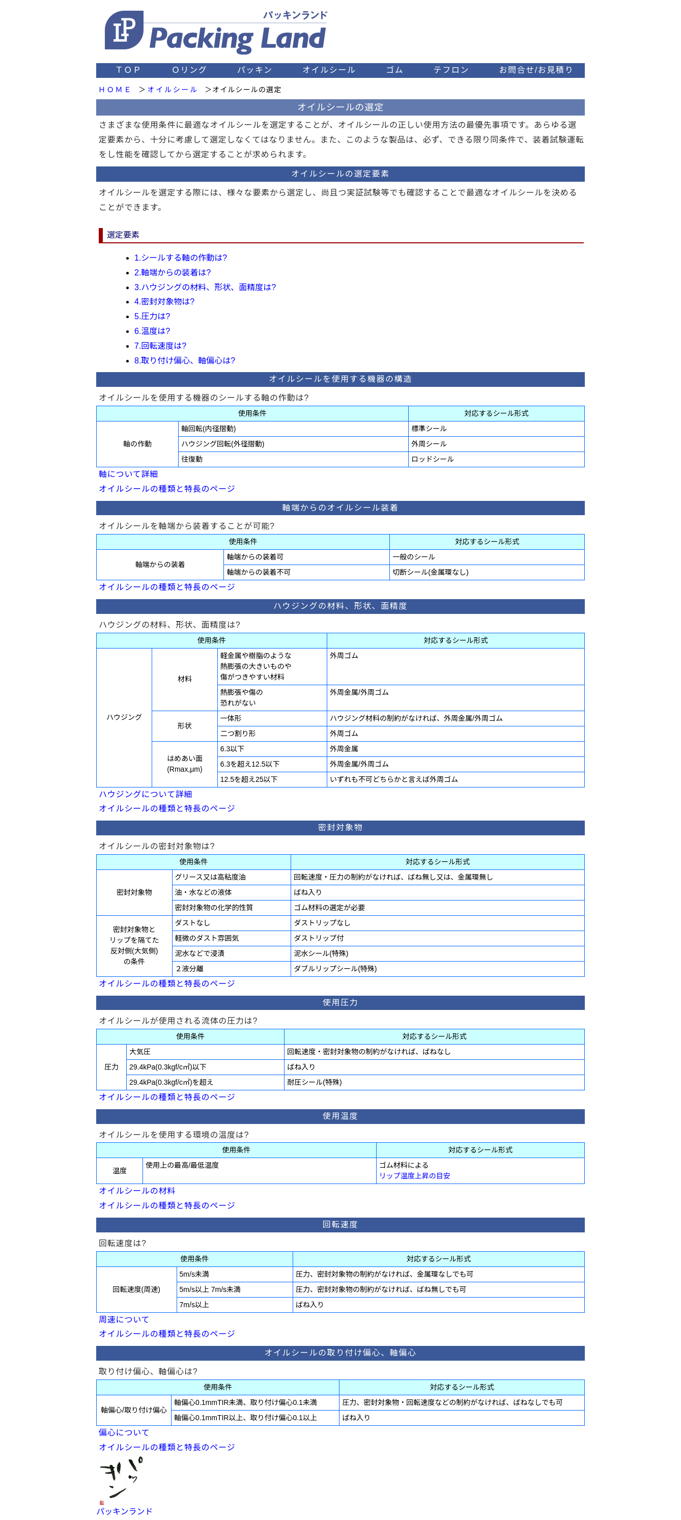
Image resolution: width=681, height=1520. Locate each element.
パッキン (255, 70)
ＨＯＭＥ (115, 90)
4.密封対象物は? (164, 301)
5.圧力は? (152, 316)
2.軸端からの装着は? (172, 272)
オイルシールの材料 (137, 1191)
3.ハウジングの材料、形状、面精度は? (205, 287)
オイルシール (329, 70)
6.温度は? (152, 331)
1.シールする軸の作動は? (180, 258)
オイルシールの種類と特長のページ (167, 489)
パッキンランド (124, 1511)
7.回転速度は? (160, 346)
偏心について (124, 1432)
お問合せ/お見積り (536, 70)
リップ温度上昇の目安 (414, 1176)
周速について (124, 1319)
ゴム (395, 70)
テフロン (451, 70)
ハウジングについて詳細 (145, 794)
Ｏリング (189, 70)
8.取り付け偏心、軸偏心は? (184, 360)
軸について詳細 (128, 474)
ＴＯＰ (128, 70)
